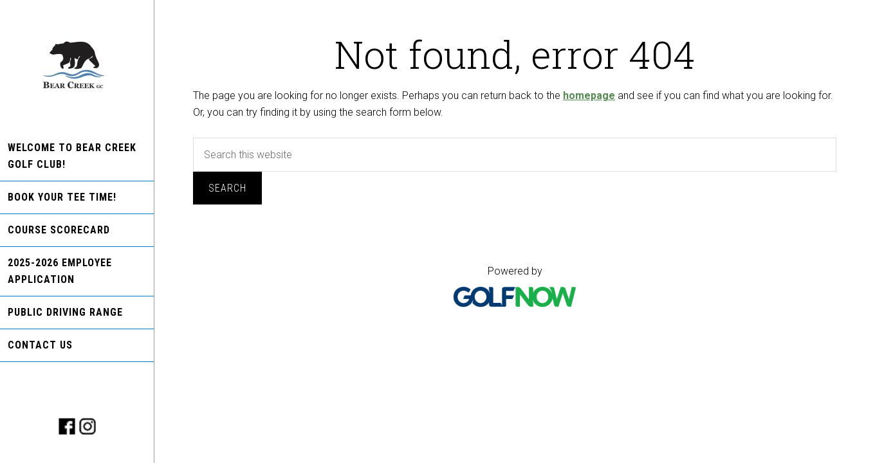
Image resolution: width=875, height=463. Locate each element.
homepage (589, 95)
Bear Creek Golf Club (77, 66)
